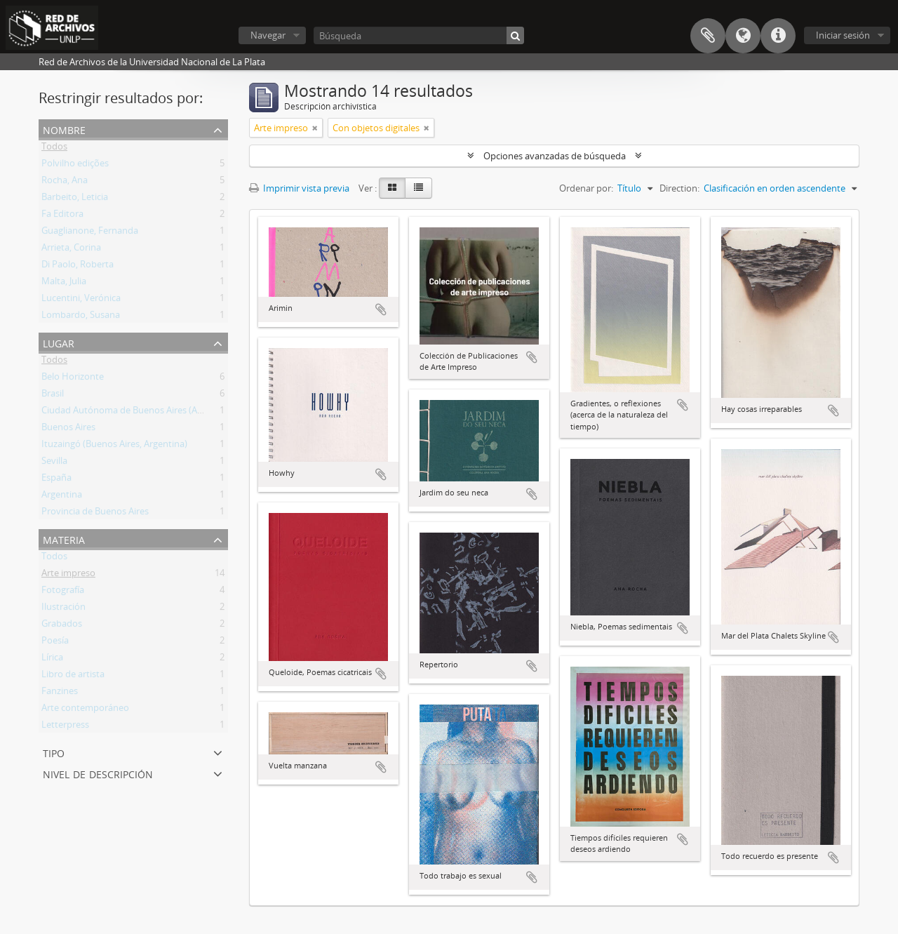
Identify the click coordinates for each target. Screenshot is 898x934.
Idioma (742, 35)
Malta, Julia (63, 283)
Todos (54, 148)
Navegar (268, 35)
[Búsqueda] (419, 35)
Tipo (54, 751)
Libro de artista (73, 676)
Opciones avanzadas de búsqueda (554, 155)
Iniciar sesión (843, 35)
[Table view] (418, 188)
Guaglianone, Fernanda (89, 233)
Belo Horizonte (72, 379)
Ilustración (63, 609)
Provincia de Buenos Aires (95, 513)
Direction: (679, 188)
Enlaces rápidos (778, 35)
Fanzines (59, 693)
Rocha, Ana (64, 182)
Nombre (64, 128)
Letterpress (65, 727)
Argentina (61, 497)
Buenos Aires (68, 429)
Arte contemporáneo (85, 710)
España (56, 480)
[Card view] (392, 188)
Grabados (61, 626)
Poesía (55, 642)
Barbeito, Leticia (74, 199)
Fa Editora (62, 216)
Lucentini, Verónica (81, 300)
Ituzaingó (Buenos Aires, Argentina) (114, 446)
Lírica (52, 659)
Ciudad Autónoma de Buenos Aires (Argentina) (138, 412)
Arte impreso (68, 575)
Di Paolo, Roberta (77, 266)
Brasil (52, 395)
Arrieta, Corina (71, 249)
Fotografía (62, 592)
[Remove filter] (315, 128)
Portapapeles (707, 35)
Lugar (58, 342)
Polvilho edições (75, 165)
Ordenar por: (586, 188)
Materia (64, 538)
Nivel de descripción (98, 772)
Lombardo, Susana (80, 317)
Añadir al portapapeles (381, 309)
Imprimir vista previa (299, 188)
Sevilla (54, 463)
